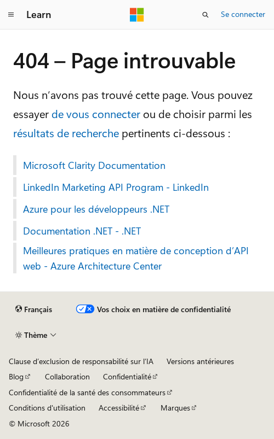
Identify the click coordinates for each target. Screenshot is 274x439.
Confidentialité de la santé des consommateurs (87, 392)
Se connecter (243, 14)
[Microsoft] (137, 15)
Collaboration (67, 376)
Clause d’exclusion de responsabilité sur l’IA (81, 361)
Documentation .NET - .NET (82, 230)
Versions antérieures (200, 361)
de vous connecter (96, 113)
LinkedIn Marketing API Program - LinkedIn (116, 187)
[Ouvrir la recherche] (205, 15)
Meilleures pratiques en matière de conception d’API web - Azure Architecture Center (136, 258)
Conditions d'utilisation (47, 407)
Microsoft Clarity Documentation (94, 165)
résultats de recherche (66, 132)
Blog (16, 376)
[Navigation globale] (11, 15)
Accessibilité (119, 407)
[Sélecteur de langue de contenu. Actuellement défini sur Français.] (34, 309)
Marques (175, 407)
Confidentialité (127, 376)
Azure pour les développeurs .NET (96, 208)
